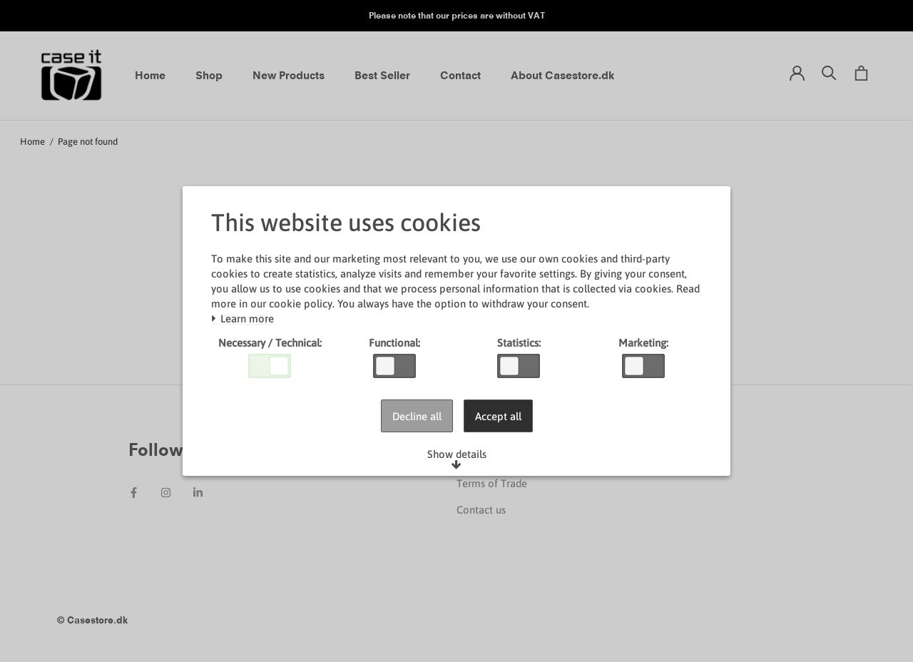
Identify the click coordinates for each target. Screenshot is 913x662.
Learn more (242, 319)
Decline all (417, 416)
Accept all (498, 416)
